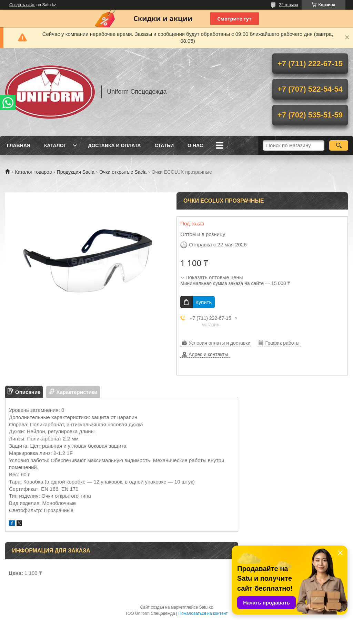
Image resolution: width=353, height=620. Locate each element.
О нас (195, 145)
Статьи (164, 145)
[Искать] (338, 145)
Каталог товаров (33, 172)
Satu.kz (206, 607)
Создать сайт (22, 4)
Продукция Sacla (75, 172)
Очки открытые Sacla (123, 172)
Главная (18, 145)
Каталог (55, 145)
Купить (203, 302)
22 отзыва (288, 4)
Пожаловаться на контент (203, 613)
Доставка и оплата (114, 145)
